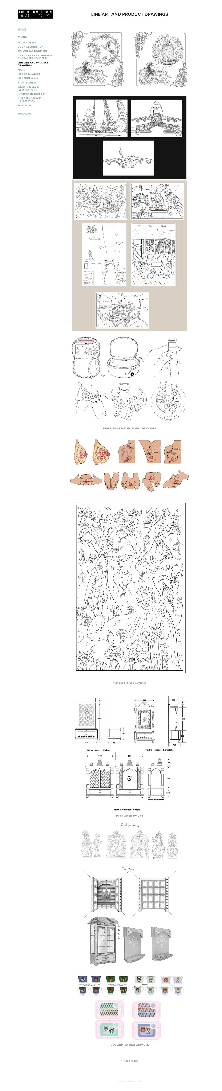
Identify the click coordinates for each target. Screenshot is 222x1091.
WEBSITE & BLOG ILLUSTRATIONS (28, 88)
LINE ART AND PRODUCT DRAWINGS (33, 64)
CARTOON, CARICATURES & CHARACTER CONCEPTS (35, 57)
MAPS (21, 69)
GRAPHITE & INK (28, 78)
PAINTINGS (24, 105)
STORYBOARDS (27, 82)
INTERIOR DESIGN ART (31, 94)
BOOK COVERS (27, 42)
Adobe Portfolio (134, 1081)
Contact (25, 114)
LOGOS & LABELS (29, 73)
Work (22, 36)
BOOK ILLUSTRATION (31, 46)
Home (22, 29)
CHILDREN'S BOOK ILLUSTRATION (29, 100)
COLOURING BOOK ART (32, 51)
